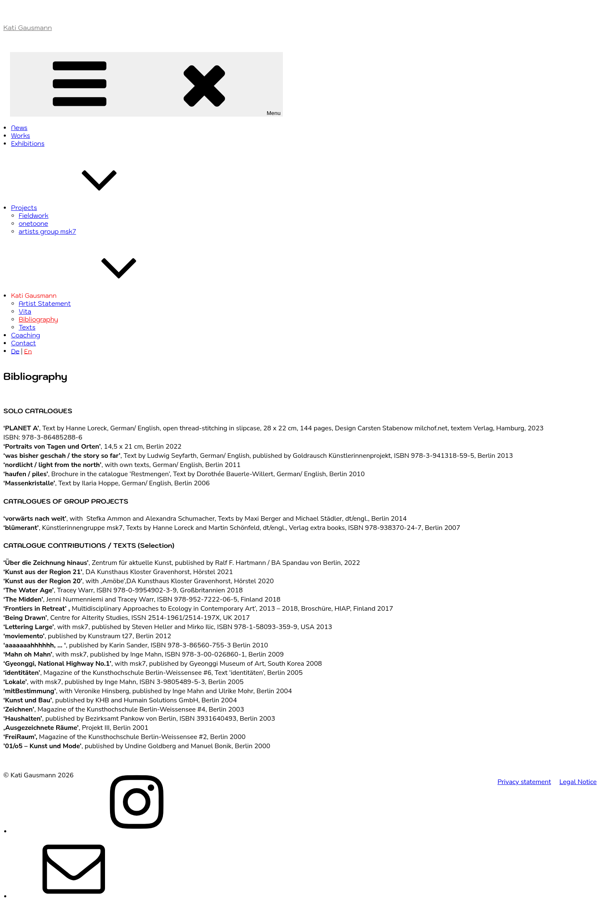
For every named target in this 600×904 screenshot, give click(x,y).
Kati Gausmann (27, 27)
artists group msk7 (47, 231)
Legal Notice (578, 782)
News (19, 128)
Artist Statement (45, 303)
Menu (148, 84)
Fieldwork (34, 216)
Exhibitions (27, 143)
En (28, 351)
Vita (25, 311)
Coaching (25, 335)
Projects (86, 208)
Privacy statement (524, 782)
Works (20, 136)
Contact (23, 343)
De (15, 351)
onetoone (33, 223)
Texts (27, 327)
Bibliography (38, 319)
